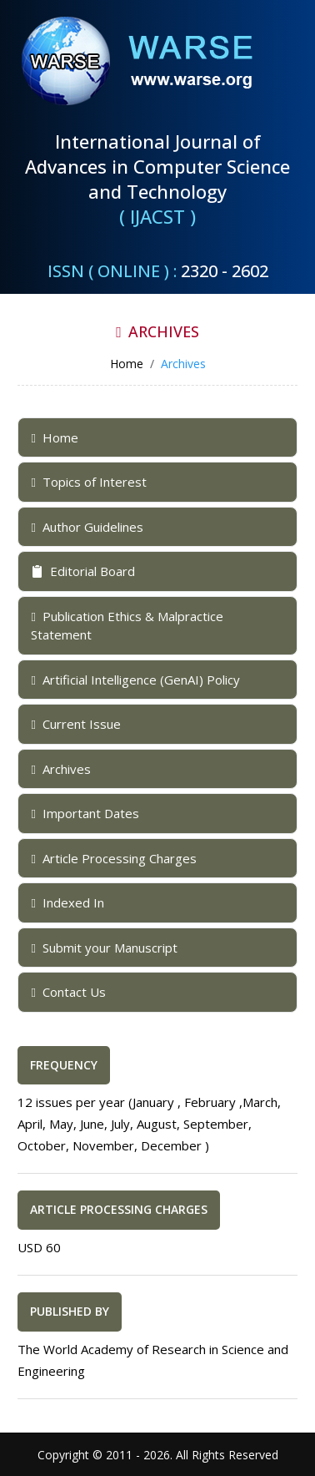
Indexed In (67, 902)
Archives (60, 769)
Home (54, 437)
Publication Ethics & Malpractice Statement (126, 626)
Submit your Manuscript (104, 947)
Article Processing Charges (113, 858)
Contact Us (68, 991)
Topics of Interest (88, 481)
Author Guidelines (86, 526)
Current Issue (75, 723)
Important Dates (84, 813)
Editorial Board (83, 571)
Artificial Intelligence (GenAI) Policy (135, 679)
